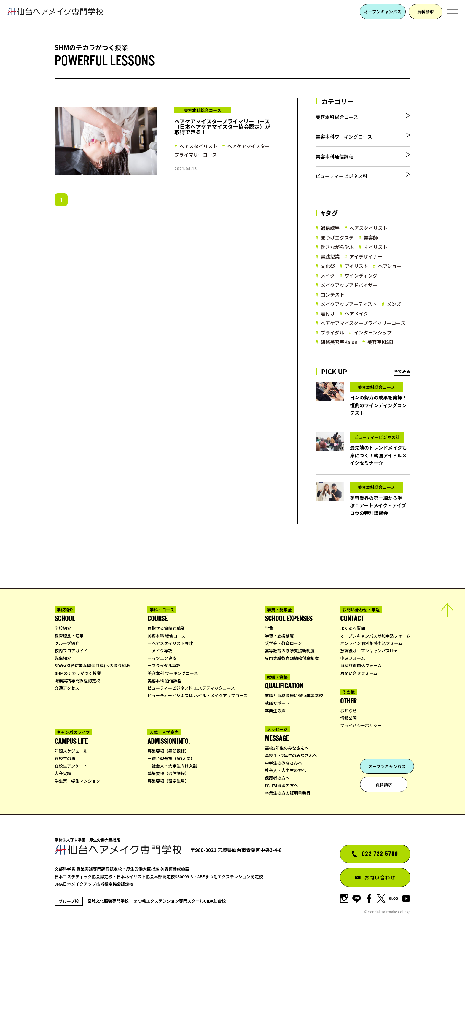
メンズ (394, 321)
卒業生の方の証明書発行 (287, 858)
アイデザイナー (365, 274)
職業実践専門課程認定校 (77, 746)
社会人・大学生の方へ (285, 836)
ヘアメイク (356, 330)
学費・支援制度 (279, 701)
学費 (269, 694)
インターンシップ (373, 349)
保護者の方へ (277, 843)
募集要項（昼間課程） (168, 816)
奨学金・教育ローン (283, 708)
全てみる (402, 389)
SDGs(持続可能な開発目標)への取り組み (92, 731)
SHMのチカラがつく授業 (78, 738)
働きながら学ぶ (337, 264)
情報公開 (348, 783)
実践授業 (330, 274)
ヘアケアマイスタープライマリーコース (222, 150)
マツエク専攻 (164, 723)
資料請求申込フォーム (361, 731)
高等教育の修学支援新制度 (290, 716)
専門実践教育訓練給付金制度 (292, 723)
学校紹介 (63, 694)
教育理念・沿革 (69, 701)
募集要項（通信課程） (168, 839)
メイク (328, 293)
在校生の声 (65, 824)
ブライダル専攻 (166, 731)
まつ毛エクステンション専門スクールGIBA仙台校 (199, 966)
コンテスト (332, 311)
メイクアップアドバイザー (349, 302)
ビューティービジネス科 (341, 191)
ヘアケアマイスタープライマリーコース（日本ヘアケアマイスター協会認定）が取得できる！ (222, 126)
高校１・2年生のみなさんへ (291, 821)
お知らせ (348, 776)
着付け (328, 330)
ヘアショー (390, 283)
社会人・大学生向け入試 (174, 831)
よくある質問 (352, 694)
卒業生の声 (275, 776)
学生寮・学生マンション (77, 846)
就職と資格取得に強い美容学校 (294, 761)
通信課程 (330, 245)
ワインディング (361, 293)
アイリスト (356, 283)
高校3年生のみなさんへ (287, 813)
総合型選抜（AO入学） (173, 824)
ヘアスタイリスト (198, 146)
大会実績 (63, 839)
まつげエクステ (337, 255)
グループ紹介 (67, 708)
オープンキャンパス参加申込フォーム (375, 701)
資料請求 (425, 12)
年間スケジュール (71, 816)
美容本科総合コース (337, 119)
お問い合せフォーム (359, 738)
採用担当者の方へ (281, 851)
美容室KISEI (380, 359)
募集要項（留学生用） (168, 846)
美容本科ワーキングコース (344, 143)
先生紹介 (63, 723)
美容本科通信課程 (334, 167)
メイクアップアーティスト (349, 321)
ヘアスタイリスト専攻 (172, 708)
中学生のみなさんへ (283, 828)
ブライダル (332, 349)
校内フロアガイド (71, 716)
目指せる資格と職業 (166, 694)
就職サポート (277, 768)
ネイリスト (375, 264)
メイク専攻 (162, 716)
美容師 (371, 255)
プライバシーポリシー (361, 791)
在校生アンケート (71, 831)
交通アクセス (67, 753)
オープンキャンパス (382, 12)
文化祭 (328, 283)
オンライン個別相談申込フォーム (371, 708)
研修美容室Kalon (339, 359)
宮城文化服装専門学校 (112, 966)
